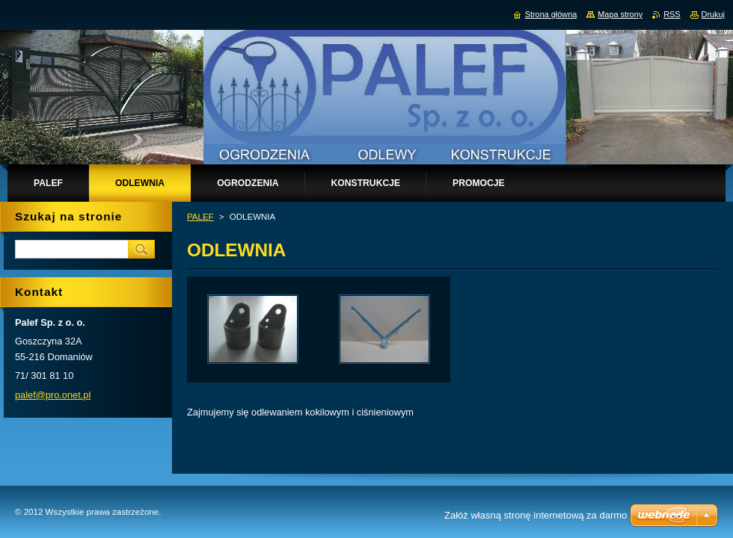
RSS (671, 14)
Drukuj (713, 14)
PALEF (200, 216)
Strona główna (551, 14)
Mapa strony (620, 14)
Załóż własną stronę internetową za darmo (535, 515)
